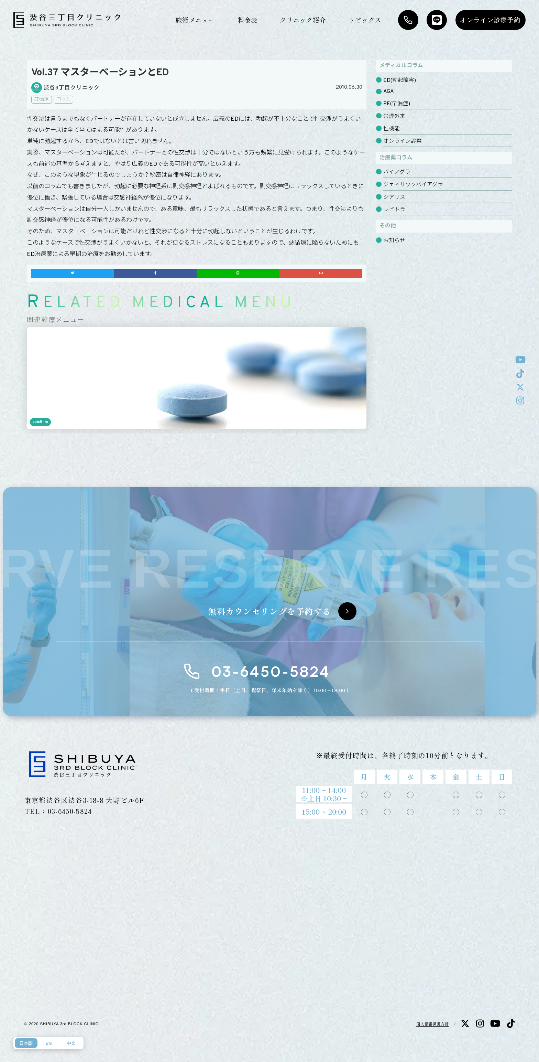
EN (48, 1043)
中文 (71, 1043)
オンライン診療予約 (490, 20)
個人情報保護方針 (432, 1024)
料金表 (247, 20)
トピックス (364, 20)
